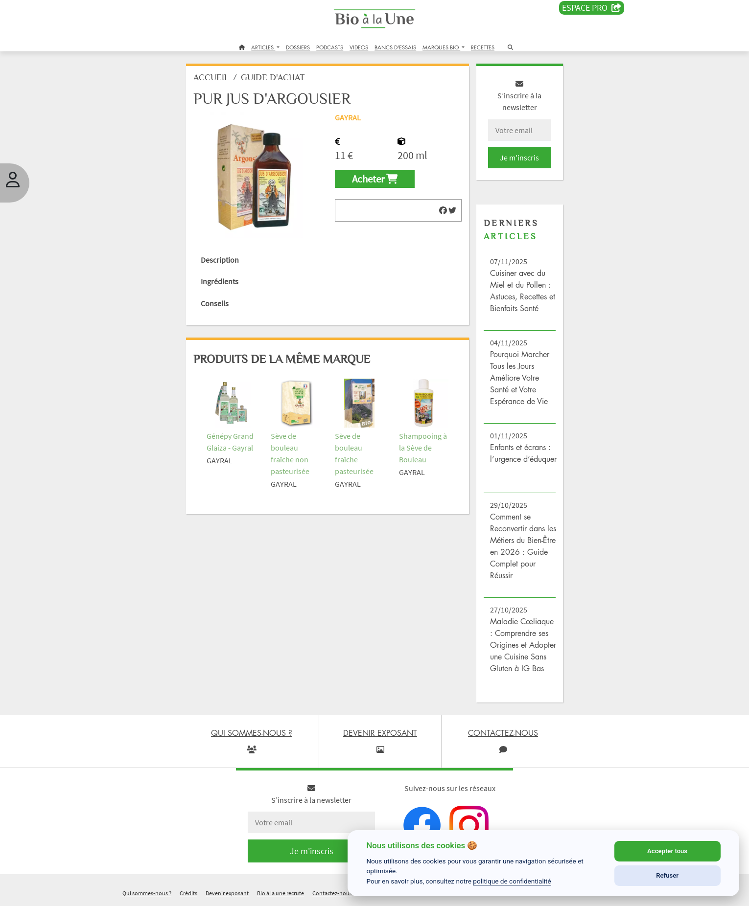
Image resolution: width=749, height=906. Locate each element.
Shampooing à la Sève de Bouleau (423, 447)
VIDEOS (359, 47)
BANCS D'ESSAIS (395, 47)
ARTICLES (263, 47)
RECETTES (482, 47)
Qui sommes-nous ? (146, 893)
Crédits (188, 893)
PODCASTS (329, 47)
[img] (443, 210)
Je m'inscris (519, 157)
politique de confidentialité (512, 881)
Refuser (667, 875)
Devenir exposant (227, 893)
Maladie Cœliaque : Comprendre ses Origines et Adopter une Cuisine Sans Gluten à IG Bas (523, 645)
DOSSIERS (298, 47)
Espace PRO (591, 7)
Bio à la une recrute (280, 893)
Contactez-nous (332, 893)
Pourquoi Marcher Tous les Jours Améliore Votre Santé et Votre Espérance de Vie (519, 378)
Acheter (375, 179)
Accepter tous (667, 851)
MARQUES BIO (441, 47)
